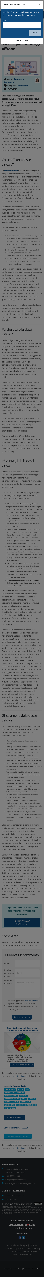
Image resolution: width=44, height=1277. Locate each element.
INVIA (35, 32)
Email (5, 21)
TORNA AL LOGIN (22, 41)
